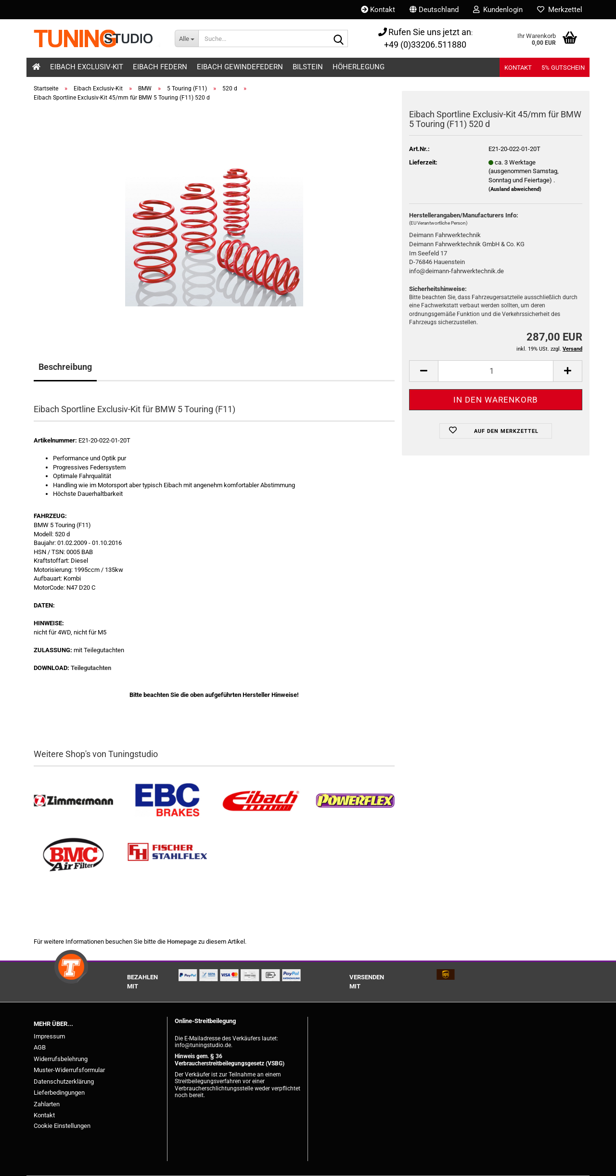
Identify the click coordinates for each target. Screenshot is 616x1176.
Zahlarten (47, 1104)
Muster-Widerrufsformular (69, 1070)
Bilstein (308, 67)
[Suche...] (186, 38)
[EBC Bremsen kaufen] (167, 801)
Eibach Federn (160, 67)
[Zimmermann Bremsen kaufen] (73, 801)
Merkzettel (559, 9)
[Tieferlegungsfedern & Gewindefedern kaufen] (261, 801)
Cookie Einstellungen (62, 1125)
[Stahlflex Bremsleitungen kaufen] (167, 855)
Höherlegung (359, 67)
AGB (40, 1047)
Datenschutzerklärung (64, 1081)
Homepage (182, 941)
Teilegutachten (91, 667)
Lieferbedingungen (59, 1092)
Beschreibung (65, 367)
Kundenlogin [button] (498, 9)
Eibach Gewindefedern (240, 67)
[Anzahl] (495, 371)
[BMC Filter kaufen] (73, 855)
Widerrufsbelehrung (61, 1058)
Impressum (49, 1036)
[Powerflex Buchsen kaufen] (355, 801)
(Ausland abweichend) (514, 189)
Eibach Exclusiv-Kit (86, 67)
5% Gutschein (563, 67)
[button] (434, 9)
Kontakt (378, 9)
